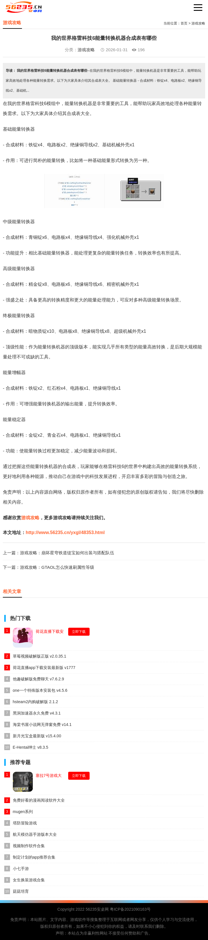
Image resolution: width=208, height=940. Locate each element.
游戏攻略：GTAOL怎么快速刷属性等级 (57, 567)
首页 (184, 23)
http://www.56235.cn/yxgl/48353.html (65, 532)
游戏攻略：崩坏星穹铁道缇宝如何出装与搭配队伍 (67, 552)
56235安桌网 (97, 909)
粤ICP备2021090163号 (130, 909)
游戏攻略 (198, 23)
